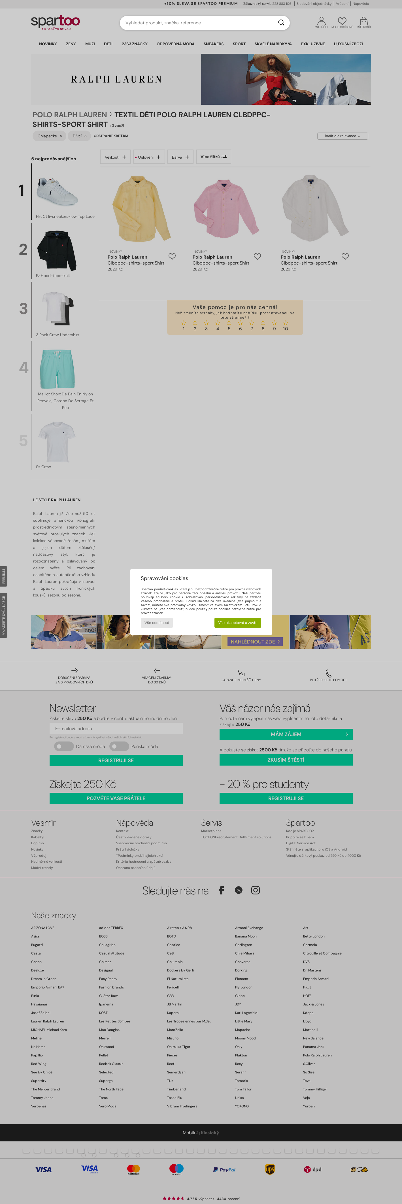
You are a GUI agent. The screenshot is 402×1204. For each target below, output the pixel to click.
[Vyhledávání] (281, 23)
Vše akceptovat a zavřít (238, 623)
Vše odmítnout (156, 623)
